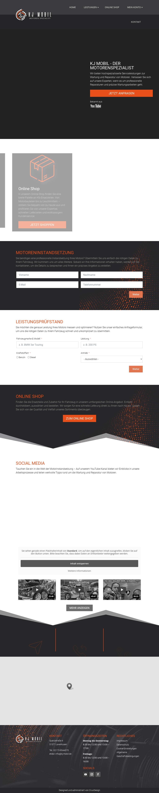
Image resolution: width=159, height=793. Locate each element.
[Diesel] (29, 357)
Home (72, 7)
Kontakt (136, 21)
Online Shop (112, 7)
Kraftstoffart (22, 353)
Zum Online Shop (79, 418)
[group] (37, 589)
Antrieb (84, 353)
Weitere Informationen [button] (79, 570)
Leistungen (90, 7)
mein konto (134, 7)
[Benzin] (17, 357)
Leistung (85, 338)
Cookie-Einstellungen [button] (127, 748)
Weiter (135, 294)
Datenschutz (123, 744)
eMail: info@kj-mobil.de (60, 754)
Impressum (122, 741)
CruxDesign (94, 790)
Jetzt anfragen (121, 93)
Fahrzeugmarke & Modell (28, 338)
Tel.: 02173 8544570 (59, 750)
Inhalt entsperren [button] (79, 563)
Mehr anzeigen (79, 608)
